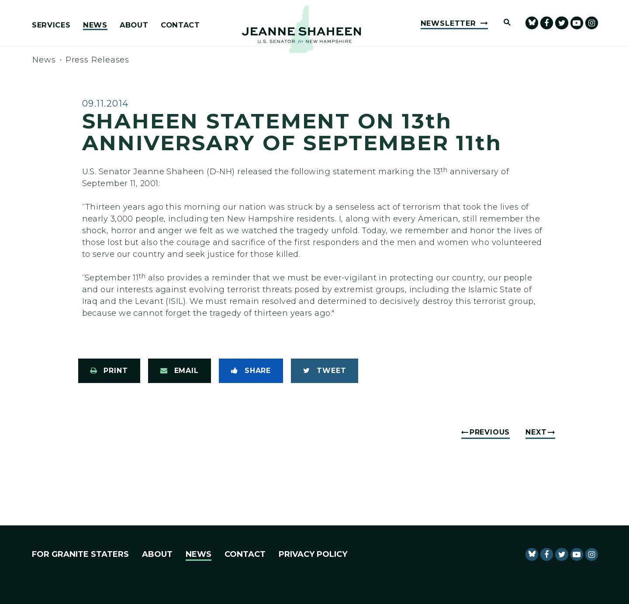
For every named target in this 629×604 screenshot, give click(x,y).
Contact (180, 25)
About (134, 25)
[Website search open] (503, 23)
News (95, 25)
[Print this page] (109, 371)
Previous (490, 432)
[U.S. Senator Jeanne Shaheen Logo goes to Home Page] (301, 29)
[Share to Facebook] (251, 371)
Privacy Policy (313, 554)
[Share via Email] (179, 371)
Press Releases (98, 60)
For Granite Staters (80, 554)
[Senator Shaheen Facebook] (546, 22)
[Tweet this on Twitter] (324, 371)
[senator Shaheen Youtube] (576, 22)
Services (51, 25)
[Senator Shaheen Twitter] (561, 22)
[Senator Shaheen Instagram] (591, 22)
